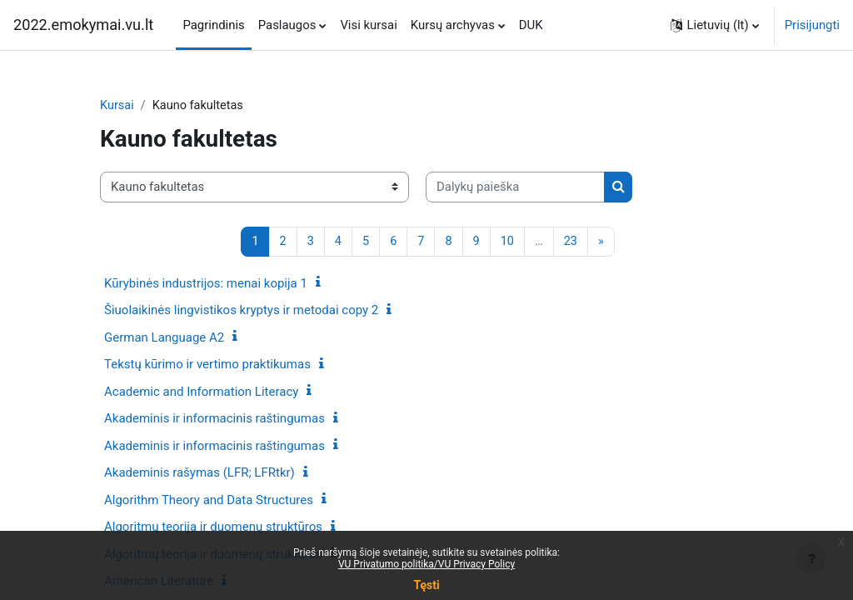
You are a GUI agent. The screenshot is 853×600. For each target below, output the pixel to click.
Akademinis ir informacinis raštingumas (214, 419)
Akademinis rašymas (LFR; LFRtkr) (199, 473)
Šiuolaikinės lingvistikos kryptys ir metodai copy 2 (241, 310)
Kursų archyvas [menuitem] (453, 25)
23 (572, 241)
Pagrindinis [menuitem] (213, 25)
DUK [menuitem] (531, 25)
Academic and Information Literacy (201, 392)
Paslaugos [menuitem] (287, 25)
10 (508, 241)
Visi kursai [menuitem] (368, 25)
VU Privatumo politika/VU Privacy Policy (426, 564)
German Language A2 (164, 338)
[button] (714, 25)
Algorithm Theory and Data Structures (208, 500)
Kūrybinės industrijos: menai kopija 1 (205, 284)
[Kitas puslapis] (602, 242)
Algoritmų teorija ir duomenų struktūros (213, 527)
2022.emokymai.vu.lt (83, 24)
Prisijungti (812, 25)
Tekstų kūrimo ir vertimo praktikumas (207, 365)
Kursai (117, 105)
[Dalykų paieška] (515, 187)
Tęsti (426, 585)
